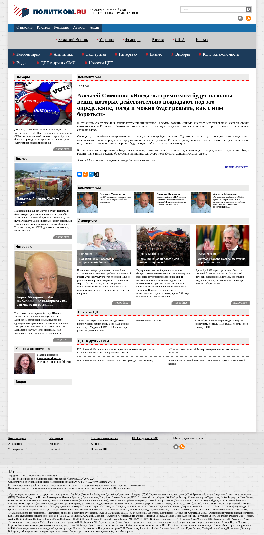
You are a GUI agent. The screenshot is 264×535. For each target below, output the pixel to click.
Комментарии (28, 54)
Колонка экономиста (221, 54)
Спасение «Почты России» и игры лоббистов (54, 360)
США (180, 39)
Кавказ (202, 39)
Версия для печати (237, 166)
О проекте (24, 27)
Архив (95, 27)
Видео (21, 63)
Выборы (182, 54)
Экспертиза (96, 54)
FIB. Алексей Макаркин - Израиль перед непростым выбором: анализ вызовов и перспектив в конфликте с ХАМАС (117, 351)
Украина (106, 39)
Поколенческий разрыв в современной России (96, 260)
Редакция (61, 27)
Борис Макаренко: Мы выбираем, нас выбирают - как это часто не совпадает (42, 301)
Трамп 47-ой (27, 121)
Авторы (79, 27)
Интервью (128, 54)
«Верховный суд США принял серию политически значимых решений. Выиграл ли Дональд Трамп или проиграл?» (171, 200)
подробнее (63, 148)
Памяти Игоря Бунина (148, 320)
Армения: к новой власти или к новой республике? (160, 260)
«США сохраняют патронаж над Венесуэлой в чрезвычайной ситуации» (115, 199)
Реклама (43, 27)
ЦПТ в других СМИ (58, 63)
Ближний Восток (73, 39)
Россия (158, 39)
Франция (132, 39)
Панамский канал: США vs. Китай (39, 200)
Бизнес (156, 54)
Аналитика (63, 54)
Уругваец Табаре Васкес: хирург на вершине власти (221, 260)
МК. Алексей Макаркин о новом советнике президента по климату (115, 360)
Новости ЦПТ (101, 63)
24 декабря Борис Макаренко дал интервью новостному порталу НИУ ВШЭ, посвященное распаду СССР (221, 324)
